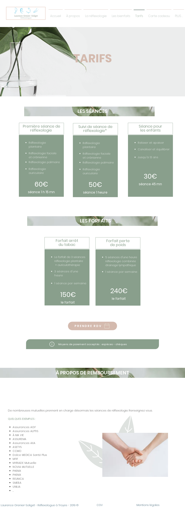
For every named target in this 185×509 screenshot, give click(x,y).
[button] (121, 14)
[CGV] (99, 505)
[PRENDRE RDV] (92, 326)
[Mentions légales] (148, 505)
